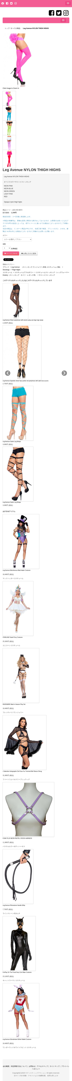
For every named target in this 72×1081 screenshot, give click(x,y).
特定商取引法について (19, 1066)
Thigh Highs (16, 270)
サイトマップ (54, 1066)
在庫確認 (14, 249)
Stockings (6, 270)
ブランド (6, 267)
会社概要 (6, 1066)
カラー (5, 235)
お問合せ (32, 1066)
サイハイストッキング (47, 275)
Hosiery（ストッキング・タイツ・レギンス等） (20, 275)
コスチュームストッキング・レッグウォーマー (52, 272)
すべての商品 (16, 28)
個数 (4, 244)
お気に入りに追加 (28, 253)
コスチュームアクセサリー (24, 272)
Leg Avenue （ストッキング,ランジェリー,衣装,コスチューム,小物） (36, 267)
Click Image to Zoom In (11, 88)
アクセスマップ (42, 1066)
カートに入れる (10, 253)
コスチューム (7, 272)
